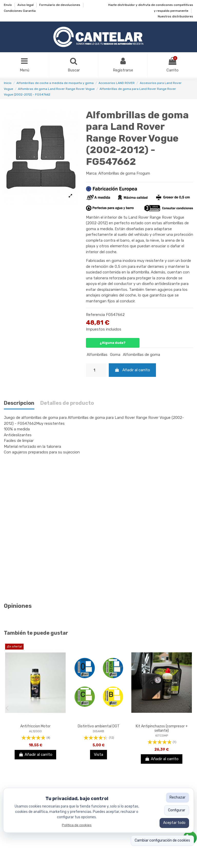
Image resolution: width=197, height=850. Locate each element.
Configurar (176, 810)
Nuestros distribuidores (175, 16)
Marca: (91, 173)
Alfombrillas (97, 354)
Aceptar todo (174, 823)
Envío (8, 5)
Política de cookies (77, 825)
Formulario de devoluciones (60, 5)
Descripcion (19, 403)
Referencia (95, 314)
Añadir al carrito (132, 370)
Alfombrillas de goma (141, 354)
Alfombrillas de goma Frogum (124, 173)
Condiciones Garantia (20, 11)
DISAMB (98, 731)
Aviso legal (25, 5)
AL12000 (35, 731)
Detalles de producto (67, 403)
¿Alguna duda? (112, 343)
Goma (115, 354)
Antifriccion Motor (35, 726)
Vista (98, 754)
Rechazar (177, 797)
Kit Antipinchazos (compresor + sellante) (162, 728)
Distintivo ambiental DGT (99, 726)
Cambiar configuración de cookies (162, 840)
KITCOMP (161, 735)
